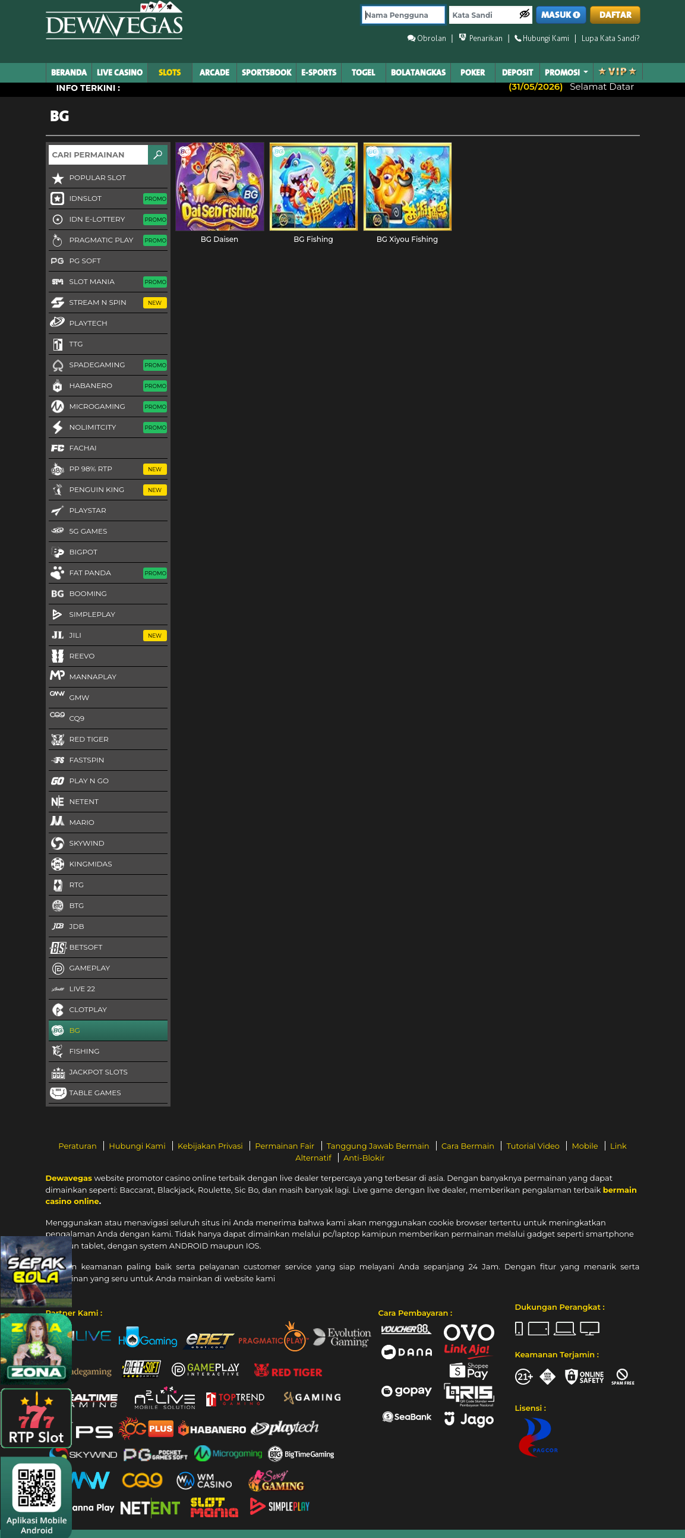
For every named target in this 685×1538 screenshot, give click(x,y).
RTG (66, 885)
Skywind (77, 844)
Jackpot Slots (88, 1073)
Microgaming (108, 407)
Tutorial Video (533, 1146)
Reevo (72, 657)
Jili (108, 636)
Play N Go (79, 781)
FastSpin (77, 761)
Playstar (77, 511)
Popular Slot (87, 178)
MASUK (560, 15)
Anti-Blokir (364, 1157)
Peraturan (78, 1146)
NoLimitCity (108, 428)
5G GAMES (78, 532)
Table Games (85, 1093)
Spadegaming (108, 365)
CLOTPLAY (78, 1010)
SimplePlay (82, 615)
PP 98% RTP (108, 469)
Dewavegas (69, 1178)
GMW (69, 697)
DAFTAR (615, 15)
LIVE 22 (72, 989)
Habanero (108, 386)
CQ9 (66, 718)
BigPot (73, 553)
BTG (66, 906)
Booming (78, 594)
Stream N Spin (108, 303)
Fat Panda (108, 573)
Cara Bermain (468, 1146)
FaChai (73, 449)
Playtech (78, 322)
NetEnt (74, 802)
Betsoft (76, 948)
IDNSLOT (108, 199)
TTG (66, 345)
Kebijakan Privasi (211, 1146)
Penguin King (108, 490)
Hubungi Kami (138, 1146)
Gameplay (80, 969)
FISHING (74, 1052)
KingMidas (80, 865)
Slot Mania (108, 282)
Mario (71, 822)
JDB (66, 927)
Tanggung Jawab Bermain (379, 1146)
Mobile (586, 1146)
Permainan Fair (286, 1146)
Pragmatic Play (108, 241)
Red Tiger (79, 740)
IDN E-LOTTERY (108, 220)
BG (64, 1031)
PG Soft (75, 261)
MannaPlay (82, 676)
